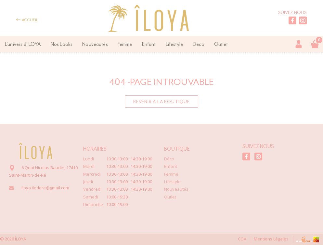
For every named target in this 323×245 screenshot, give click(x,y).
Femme (125, 44)
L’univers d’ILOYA (23, 44)
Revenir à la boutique (161, 101)
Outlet (221, 44)
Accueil (27, 19)
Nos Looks (61, 44)
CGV (236, 239)
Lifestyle (174, 44)
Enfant (149, 44)
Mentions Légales (267, 239)
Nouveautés (95, 44)
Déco (198, 44)
